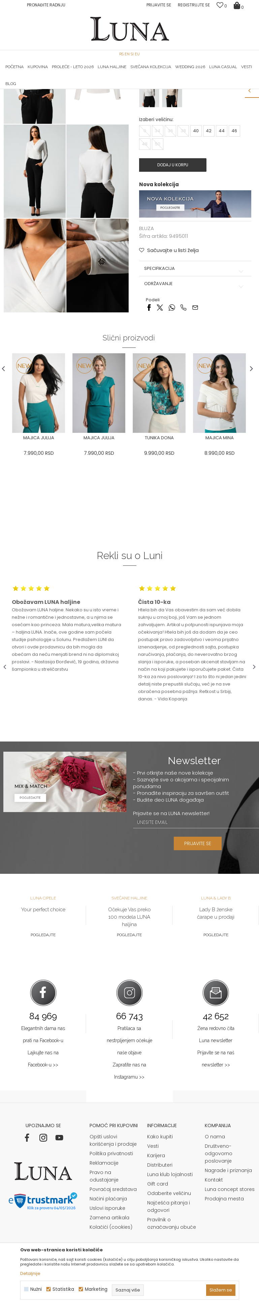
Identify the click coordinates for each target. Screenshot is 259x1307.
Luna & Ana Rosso (213, 89)
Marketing (96, 1289)
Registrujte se (194, 5)
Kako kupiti (160, 1225)
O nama (215, 1225)
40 (196, 218)
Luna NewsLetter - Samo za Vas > (134, 89)
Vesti (153, 1234)
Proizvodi (55, 98)
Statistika (63, 1289)
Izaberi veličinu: (156, 207)
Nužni (36, 1289)
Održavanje (194, 371)
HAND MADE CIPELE (45, 89)
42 (209, 218)
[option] (45, 89)
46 (234, 218)
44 (221, 218)
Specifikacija (194, 356)
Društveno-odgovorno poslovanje (218, 1242)
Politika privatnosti (111, 1242)
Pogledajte (43, 1023)
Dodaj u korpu (172, 252)
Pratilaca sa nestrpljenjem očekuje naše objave (129, 1129)
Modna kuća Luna (21, 98)
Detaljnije (30, 1273)
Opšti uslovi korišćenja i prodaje (113, 1229)
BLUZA (75, 98)
